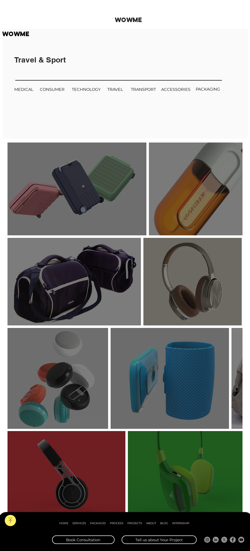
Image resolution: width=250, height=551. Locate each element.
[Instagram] (207, 540)
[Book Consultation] (83, 539)
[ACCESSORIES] (175, 90)
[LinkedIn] (216, 540)
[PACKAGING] (208, 89)
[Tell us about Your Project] (159, 539)
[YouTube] (241, 540)
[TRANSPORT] (143, 90)
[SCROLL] (10, 520)
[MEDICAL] (24, 90)
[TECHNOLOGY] (86, 90)
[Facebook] (233, 540)
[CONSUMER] (52, 90)
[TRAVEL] (115, 90)
